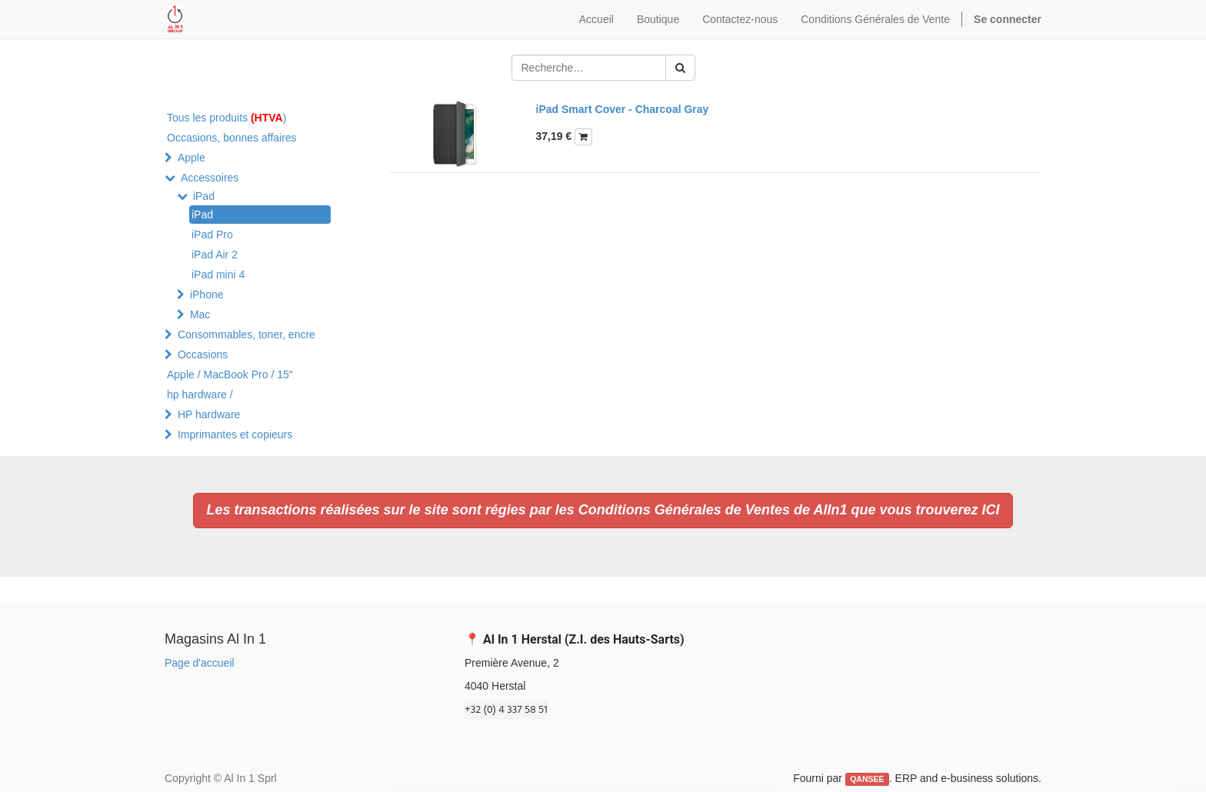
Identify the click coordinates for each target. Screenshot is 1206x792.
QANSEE (867, 779)
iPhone (207, 294)
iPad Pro (212, 234)
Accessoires (209, 177)
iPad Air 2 (215, 254)
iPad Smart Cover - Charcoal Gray (622, 109)
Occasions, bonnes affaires (232, 137)
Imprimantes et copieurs (235, 434)
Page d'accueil (200, 663)
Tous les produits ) (226, 117)
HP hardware (209, 414)
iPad (204, 196)
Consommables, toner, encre (246, 334)
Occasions (203, 354)
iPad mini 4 (218, 274)
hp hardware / (200, 394)
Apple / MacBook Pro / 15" (230, 374)
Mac (200, 314)
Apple (191, 157)
